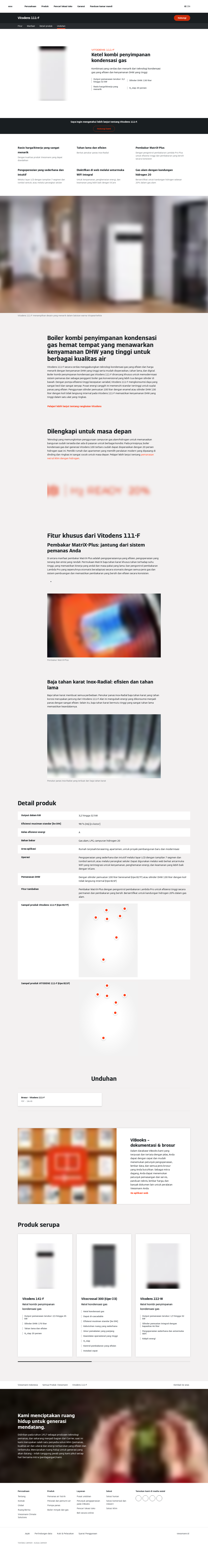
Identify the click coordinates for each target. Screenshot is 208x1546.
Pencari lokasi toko (63, 6)
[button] (181, 1385)
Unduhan (61, 26)
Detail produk (46, 26)
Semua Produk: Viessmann (55, 1385)
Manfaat (31, 26)
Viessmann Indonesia (28, 1385)
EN (189, 6)
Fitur (20, 26)
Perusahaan (30, 6)
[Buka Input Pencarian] (179, 6)
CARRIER (43, 1543)
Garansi (81, 6)
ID (185, 6)
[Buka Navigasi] (10, 6)
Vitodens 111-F (79, 1385)
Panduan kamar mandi (101, 6)
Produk (45, 6)
